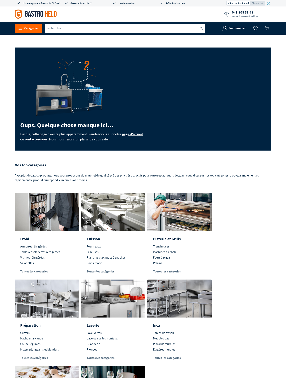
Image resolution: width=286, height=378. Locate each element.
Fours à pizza (158, 234)
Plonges (25, 326)
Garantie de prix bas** (81, 3)
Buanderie (27, 321)
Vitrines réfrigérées (32, 234)
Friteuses (91, 229)
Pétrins (154, 240)
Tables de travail (95, 310)
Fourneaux (92, 223)
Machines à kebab (161, 229)
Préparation (224, 215)
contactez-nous (153, 92)
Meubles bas (93, 315)
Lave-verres (27, 310)
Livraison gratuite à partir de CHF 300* (41, 3)
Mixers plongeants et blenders (233, 240)
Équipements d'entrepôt (165, 321)
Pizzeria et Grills (163, 215)
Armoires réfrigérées (33, 223)
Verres (218, 326)
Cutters (219, 223)
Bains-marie (92, 240)
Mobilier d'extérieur (227, 310)
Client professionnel (238, 3)
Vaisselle (219, 315)
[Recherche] (201, 28)
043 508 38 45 (245, 14)
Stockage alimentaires (164, 326)
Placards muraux (96, 321)
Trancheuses (158, 223)
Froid (24, 215)
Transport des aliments (164, 310)
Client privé (257, 3)
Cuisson (91, 215)
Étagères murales (96, 326)
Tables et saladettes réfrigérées (40, 229)
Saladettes (27, 240)
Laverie (26, 302)
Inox (88, 302)
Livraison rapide (126, 3)
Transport (158, 302)
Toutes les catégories (34, 248)
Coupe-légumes (224, 234)
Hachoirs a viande (225, 229)
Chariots (155, 315)
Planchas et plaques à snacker (104, 234)
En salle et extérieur (231, 302)
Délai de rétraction (175, 3)
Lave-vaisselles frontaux (35, 315)
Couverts (220, 321)
